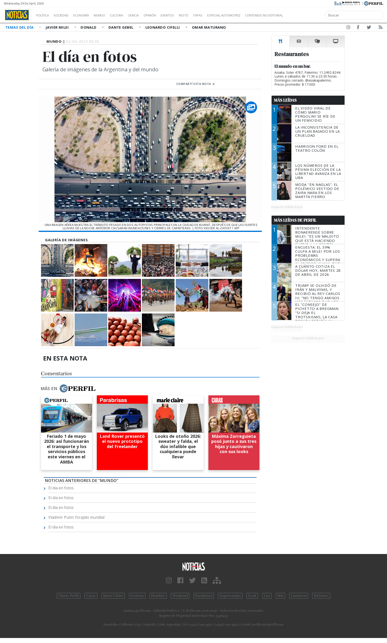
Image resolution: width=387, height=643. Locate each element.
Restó (209, 15)
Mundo (110, 15)
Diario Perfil (68, 596)
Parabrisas (203, 596)
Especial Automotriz (255, 15)
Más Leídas (285, 100)
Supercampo (230, 596)
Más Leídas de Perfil (295, 220)
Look (252, 596)
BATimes (321, 596)
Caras (90, 596)
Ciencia (150, 15)
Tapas (224, 15)
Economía (89, 15)
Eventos (190, 15)
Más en (68, 388)
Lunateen (298, 596)
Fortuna (137, 596)
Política (44, 15)
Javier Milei (58, 27)
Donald (89, 27)
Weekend (180, 596)
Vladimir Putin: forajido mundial (76, 517)
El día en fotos (61, 488)
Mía (280, 596)
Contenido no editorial (305, 15)
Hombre (158, 596)
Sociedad (66, 15)
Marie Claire (113, 596)
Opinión (169, 15)
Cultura (130, 15)
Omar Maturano (209, 27)
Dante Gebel (121, 27)
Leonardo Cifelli (163, 27)
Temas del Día (20, 27)
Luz (267, 596)
